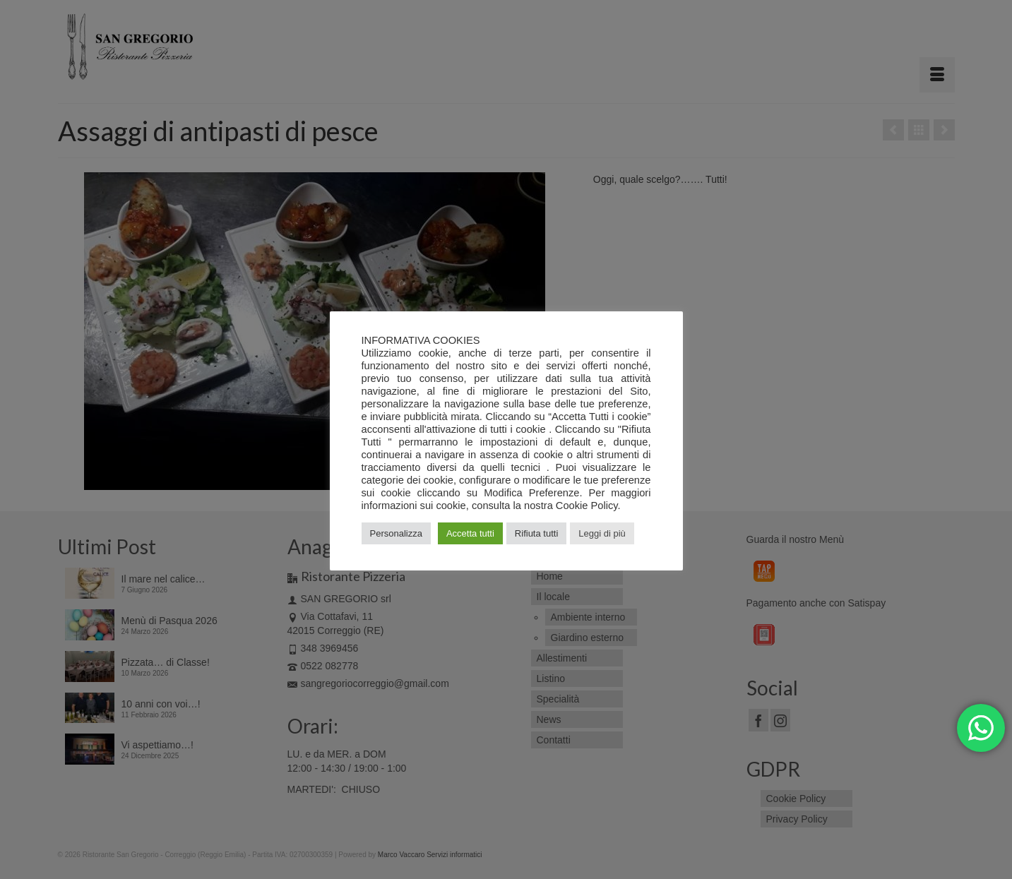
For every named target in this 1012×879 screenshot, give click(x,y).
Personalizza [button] (396, 533)
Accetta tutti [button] (470, 533)
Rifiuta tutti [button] (536, 533)
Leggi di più (602, 533)
